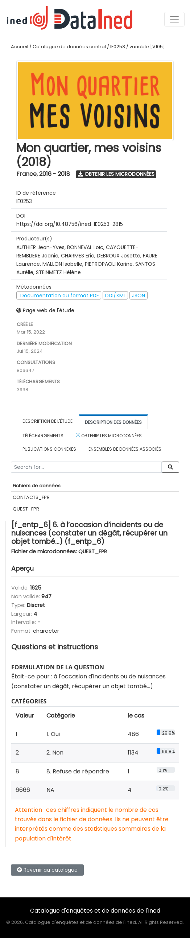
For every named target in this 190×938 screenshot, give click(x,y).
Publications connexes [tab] (49, 449)
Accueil (19, 47)
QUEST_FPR (26, 508)
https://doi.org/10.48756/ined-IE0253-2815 (69, 224)
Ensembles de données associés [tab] (124, 449)
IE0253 (117, 47)
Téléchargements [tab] (42, 436)
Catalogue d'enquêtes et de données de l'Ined (95, 910)
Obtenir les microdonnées (116, 174)
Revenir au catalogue (47, 869)
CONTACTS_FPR (31, 497)
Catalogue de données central (69, 47)
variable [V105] (147, 47)
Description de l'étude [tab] (47, 421)
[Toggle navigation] (174, 19)
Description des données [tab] (113, 422)
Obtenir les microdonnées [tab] (109, 435)
